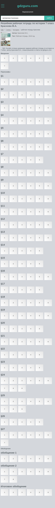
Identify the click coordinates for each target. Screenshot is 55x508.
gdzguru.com (27, 6)
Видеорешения (27, 12)
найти (49, 18)
